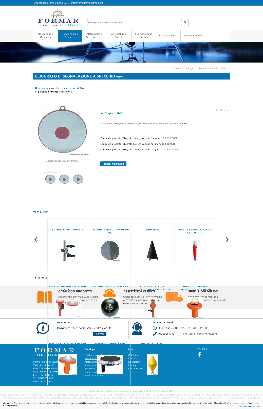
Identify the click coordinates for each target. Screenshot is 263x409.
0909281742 (62, 2)
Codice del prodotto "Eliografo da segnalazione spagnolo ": (139, 149)
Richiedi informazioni (113, 163)
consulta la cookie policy (203, 403)
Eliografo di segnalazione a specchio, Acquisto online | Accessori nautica (131, 390)
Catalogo (189, 68)
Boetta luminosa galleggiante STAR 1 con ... (152, 289)
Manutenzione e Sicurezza (70, 35)
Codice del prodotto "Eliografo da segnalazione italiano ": (137, 144)
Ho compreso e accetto (249, 406)
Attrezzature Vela (193, 35)
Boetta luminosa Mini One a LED (68, 288)
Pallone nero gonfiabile (110, 286)
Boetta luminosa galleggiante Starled (195, 288)
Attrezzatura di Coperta (119, 35)
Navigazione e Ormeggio (45, 35)
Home (176, 68)
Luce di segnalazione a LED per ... (195, 231)
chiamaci (182, 123)
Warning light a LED (110, 343)
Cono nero (152, 229)
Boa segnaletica (152, 343)
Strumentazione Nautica (143, 35)
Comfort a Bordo (168, 35)
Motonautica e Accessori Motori (94, 35)
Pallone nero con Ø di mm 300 (110, 231)
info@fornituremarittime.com (87, 2)
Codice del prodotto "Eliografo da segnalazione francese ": (139, 138)
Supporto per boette (67, 229)
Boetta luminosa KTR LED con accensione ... (67, 345)
